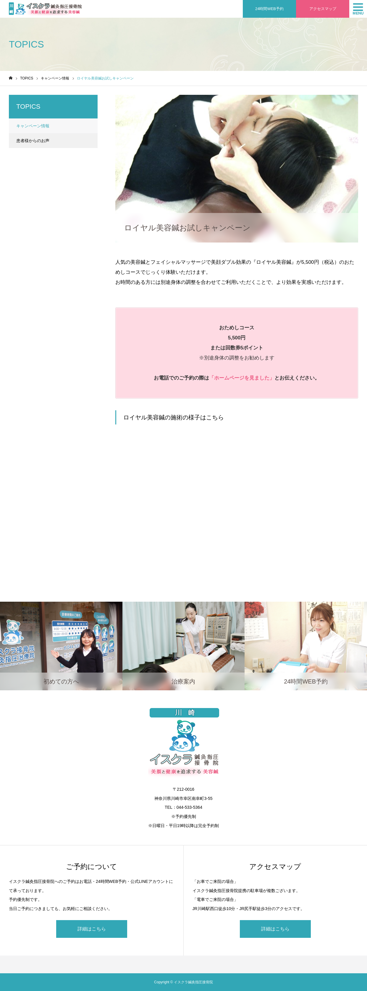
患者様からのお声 (32, 140)
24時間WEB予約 (269, 8)
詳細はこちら (91, 928)
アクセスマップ (322, 8)
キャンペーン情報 (136, 100)
